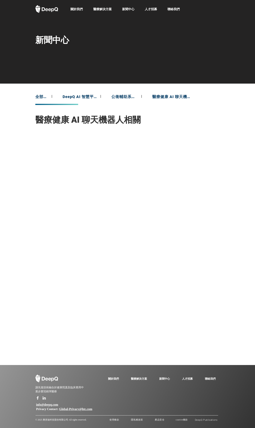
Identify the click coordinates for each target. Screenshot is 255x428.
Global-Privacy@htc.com (75, 409)
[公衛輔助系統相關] (124, 97)
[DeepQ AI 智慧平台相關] (80, 97)
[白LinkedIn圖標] (44, 398)
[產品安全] (160, 419)
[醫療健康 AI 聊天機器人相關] (172, 97)
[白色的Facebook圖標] (37, 398)
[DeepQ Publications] (206, 419)
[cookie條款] (182, 419)
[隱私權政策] (137, 419)
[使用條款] (114, 419)
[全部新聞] (41, 97)
